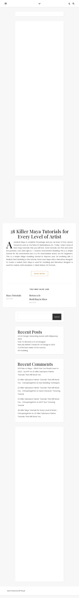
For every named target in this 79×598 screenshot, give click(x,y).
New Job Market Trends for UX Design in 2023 (36, 344)
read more (39, 274)
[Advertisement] (39, 98)
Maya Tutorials (13, 295)
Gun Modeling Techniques (49, 383)
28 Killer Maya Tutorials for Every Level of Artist (39, 234)
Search (57, 317)
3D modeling (23, 350)
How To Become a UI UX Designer (32, 342)
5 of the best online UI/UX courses (32, 347)
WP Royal (21, 591)
